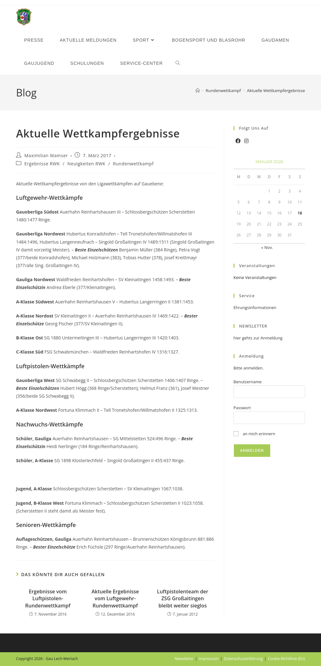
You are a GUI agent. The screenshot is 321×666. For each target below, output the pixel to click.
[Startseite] (198, 90)
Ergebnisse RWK (42, 164)
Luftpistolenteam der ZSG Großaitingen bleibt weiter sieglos (182, 598)
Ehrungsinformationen (255, 307)
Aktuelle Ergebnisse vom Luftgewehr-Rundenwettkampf (115, 598)
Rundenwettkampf (133, 164)
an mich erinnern (254, 433)
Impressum (208, 658)
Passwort (242, 407)
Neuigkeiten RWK (86, 164)
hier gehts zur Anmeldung (258, 338)
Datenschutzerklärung (243, 658)
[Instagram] (246, 141)
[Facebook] (237, 141)
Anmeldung (251, 356)
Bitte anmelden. (249, 368)
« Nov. (267, 247)
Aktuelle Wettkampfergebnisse (276, 90)
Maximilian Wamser (46, 155)
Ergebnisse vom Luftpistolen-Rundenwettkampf (47, 598)
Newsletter (184, 658)
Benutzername (248, 382)
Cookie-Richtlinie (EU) (286, 658)
